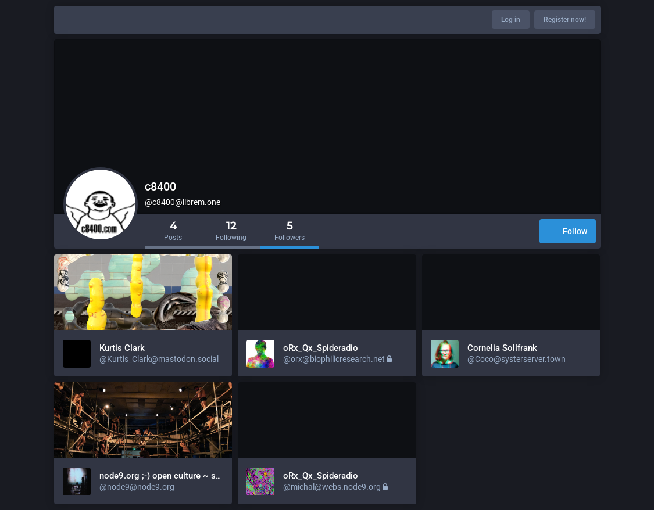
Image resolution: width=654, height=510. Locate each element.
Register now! (565, 20)
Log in (510, 20)
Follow (567, 232)
